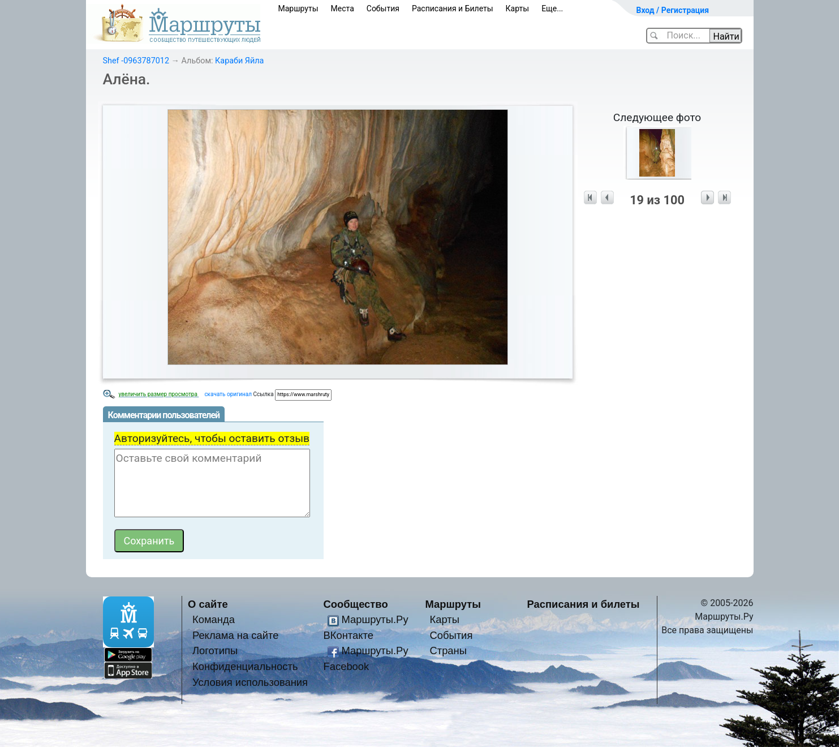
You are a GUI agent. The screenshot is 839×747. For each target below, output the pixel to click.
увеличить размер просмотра (159, 394)
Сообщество (356, 604)
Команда (213, 619)
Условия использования (250, 682)
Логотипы (215, 650)
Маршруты (298, 8)
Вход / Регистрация (672, 10)
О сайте (208, 604)
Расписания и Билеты (452, 8)
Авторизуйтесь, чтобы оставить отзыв (212, 438)
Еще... (552, 8)
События (383, 8)
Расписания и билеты (583, 604)
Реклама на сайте (235, 635)
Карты (518, 8)
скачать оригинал (228, 394)
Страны (448, 650)
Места (342, 8)
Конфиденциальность (245, 666)
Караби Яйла (239, 61)
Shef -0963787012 (136, 61)
